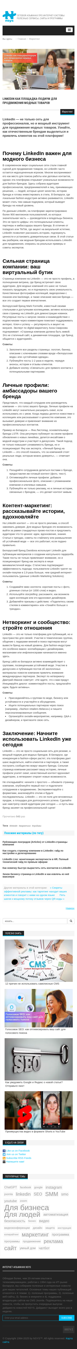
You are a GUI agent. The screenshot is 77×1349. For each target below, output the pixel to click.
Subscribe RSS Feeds (17, 1158)
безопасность (14, 1221)
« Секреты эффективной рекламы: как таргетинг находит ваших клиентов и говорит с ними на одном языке (35, 891)
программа (60, 1234)
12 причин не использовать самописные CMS (32, 983)
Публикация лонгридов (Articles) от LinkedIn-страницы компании (35, 843)
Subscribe (66, 1318)
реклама (53, 1241)
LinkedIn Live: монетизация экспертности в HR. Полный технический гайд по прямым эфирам (35, 860)
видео (44, 1221)
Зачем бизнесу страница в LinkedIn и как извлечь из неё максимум (36, 875)
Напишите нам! (13, 1161)
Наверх (70, 908)
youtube (10, 1201)
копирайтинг (11, 1234)
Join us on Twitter (14, 1154)
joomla (8, 1194)
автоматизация (55, 1214)
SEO (38, 1194)
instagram (54, 1187)
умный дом (28, 1248)
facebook (25, 1187)
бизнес (32, 1221)
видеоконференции (17, 1227)
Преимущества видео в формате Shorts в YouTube (35, 1131)
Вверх (69, 1329)
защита (50, 1227)
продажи (37, 826)
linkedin (14, 826)
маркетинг (25, 826)
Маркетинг (34, 39)
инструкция (64, 1227)
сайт (10, 1248)
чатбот (44, 1248)
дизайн (37, 1228)
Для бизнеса (26, 1207)
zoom (23, 1200)
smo (64, 1194)
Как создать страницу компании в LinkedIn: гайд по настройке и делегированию (33, 852)
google (38, 1187)
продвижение (32, 1241)
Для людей (22, 1214)
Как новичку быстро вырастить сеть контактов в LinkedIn (37, 868)
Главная (22, 39)
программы (12, 1241)
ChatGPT (10, 1187)
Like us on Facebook (16, 1150)
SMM (51, 1194)
